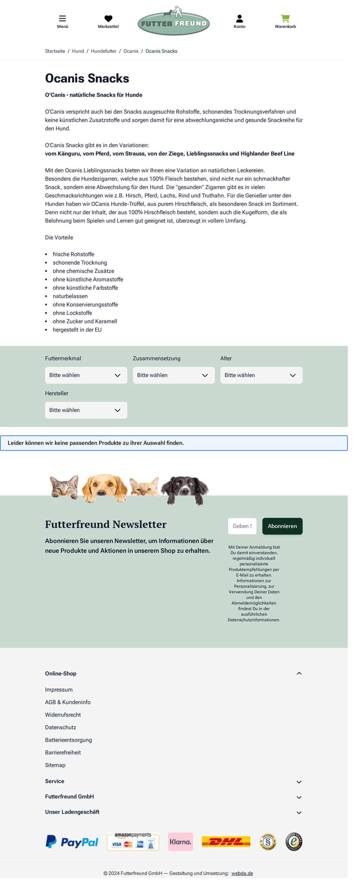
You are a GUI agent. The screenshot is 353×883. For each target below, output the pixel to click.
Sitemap (55, 765)
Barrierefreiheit (63, 752)
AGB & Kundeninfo (68, 702)
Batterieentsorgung (68, 740)
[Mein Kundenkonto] (239, 21)
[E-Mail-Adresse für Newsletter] (242, 526)
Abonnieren (282, 526)
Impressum (59, 689)
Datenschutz (60, 727)
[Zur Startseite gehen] (174, 21)
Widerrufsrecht (63, 714)
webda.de (242, 873)
